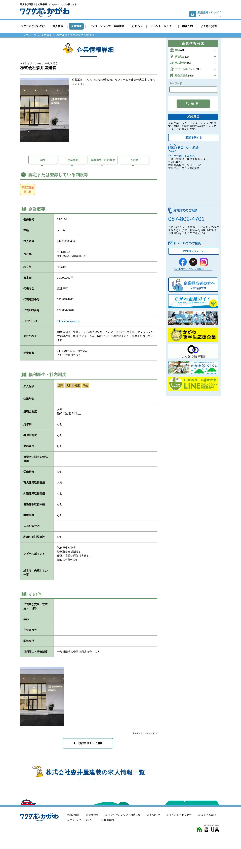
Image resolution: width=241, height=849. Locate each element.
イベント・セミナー (162, 26)
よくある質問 (208, 26)
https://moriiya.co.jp (68, 321)
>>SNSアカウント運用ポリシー (193, 269)
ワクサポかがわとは (33, 26)
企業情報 (76, 26)
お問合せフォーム (194, 251)
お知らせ (137, 26)
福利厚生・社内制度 (103, 160)
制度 (42, 160)
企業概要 (72, 160)
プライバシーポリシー (82, 820)
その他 (134, 160)
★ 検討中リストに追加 (88, 743)
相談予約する (194, 137)
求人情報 (58, 26)
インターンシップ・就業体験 (106, 26)
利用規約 (109, 820)
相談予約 (187, 26)
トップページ (28, 35)
